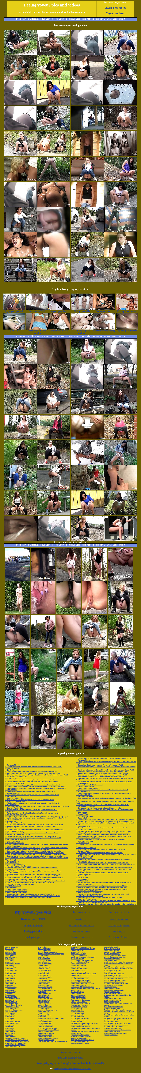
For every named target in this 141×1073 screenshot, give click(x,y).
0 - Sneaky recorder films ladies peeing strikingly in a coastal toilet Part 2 (102, 887)
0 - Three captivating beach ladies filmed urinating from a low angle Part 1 (31, 813)
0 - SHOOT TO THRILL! (84, 795)
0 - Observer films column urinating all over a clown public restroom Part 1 (102, 889)
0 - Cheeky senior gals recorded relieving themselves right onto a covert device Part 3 (35, 786)
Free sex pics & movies (119, 937)
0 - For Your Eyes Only (13, 819)
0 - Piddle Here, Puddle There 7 (16, 891)
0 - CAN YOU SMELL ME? (14, 831)
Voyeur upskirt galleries (119, 925)
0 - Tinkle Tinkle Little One (14, 846)
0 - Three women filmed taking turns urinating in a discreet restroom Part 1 (31, 833)
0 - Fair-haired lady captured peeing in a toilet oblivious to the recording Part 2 (104, 781)
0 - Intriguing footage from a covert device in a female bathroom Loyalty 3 (102, 833)
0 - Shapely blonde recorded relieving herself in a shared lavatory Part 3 (101, 828)
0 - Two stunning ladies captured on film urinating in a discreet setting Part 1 (103, 793)
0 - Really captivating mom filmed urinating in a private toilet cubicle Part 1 (31, 771)
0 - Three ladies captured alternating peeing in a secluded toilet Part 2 (30, 791)
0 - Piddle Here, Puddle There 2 (16, 889)
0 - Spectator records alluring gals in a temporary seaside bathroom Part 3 (31, 876)
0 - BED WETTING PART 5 (85, 816)
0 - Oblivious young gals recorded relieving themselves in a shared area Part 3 (104, 869)
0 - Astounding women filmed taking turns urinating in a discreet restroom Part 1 (105, 867)
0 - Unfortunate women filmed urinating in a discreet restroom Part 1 (29, 780)
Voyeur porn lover (33, 925)
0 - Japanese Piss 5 (83, 791)
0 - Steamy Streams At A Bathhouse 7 (89, 785)
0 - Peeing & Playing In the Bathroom (18, 866)
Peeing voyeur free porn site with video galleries (72, 1069)
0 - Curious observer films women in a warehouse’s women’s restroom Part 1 (103, 831)
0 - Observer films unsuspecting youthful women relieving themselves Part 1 (32, 785)
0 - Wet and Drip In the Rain (14, 843)
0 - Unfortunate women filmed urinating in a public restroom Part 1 (99, 853)
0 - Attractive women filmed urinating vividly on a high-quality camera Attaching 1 (34, 874)
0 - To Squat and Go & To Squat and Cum (19, 884)
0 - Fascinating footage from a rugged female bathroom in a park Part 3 (30, 836)
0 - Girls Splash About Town (15, 823)
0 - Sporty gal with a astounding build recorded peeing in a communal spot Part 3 (105, 770)
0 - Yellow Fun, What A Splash (15, 814)
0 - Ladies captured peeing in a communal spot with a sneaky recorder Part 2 (103, 758)
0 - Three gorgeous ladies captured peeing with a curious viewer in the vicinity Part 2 (35, 788)
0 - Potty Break (10, 811)
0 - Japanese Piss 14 (12, 861)
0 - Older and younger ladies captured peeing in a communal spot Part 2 (101, 886)
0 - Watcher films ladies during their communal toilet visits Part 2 (28, 849)
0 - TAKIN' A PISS (82, 877)
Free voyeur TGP (33, 919)
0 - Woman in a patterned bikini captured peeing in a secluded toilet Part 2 (102, 894)
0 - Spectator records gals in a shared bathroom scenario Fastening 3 (101, 776)
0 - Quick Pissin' (10, 770)
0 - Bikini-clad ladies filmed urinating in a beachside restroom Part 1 (100, 897)
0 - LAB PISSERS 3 (82, 843)
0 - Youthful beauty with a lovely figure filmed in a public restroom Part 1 (31, 810)
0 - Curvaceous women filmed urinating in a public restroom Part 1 (99, 808)
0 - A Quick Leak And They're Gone (17, 834)
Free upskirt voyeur (81, 912)
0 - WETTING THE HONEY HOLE (16, 839)
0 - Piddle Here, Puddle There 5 (16, 892)
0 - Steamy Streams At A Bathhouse (88, 892)
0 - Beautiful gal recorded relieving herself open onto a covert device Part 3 (103, 834)
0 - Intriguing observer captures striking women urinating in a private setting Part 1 (34, 853)
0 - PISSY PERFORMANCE (14, 864)
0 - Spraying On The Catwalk (15, 869)
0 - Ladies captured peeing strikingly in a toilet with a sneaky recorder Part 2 (32, 781)
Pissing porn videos (115, 7)
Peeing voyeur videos (26, 19)
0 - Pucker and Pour (83, 861)
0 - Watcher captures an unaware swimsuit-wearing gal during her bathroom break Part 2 (36, 848)
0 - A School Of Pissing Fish (15, 801)
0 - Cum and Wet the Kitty (14, 808)
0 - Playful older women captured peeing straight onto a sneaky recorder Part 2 (33, 871)
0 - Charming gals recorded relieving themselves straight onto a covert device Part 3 (106, 854)
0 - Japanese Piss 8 (12, 793)
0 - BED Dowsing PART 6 (13, 841)
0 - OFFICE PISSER (11, 872)
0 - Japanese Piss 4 (12, 765)
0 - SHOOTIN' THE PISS (84, 858)
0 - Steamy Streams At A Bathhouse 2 (89, 891)
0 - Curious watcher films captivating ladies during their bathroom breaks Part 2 (33, 766)
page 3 (47, 19)
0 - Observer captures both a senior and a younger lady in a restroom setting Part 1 (34, 856)
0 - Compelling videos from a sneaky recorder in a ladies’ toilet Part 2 (29, 894)
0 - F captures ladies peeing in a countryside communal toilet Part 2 (29, 897)
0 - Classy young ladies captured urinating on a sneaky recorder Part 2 (101, 839)
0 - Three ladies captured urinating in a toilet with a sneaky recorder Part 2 (102, 805)
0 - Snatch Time (81, 871)
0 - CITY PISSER (81, 813)
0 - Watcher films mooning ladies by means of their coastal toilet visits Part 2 (32, 896)
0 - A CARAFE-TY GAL (84, 884)
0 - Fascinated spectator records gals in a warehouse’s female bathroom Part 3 (104, 821)
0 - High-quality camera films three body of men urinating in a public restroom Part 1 (35, 881)
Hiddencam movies (81, 931)
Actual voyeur (119, 931)
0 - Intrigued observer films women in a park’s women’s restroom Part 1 (30, 826)
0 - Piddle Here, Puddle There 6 (87, 788)
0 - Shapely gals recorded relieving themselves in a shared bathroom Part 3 (32, 795)
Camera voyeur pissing (119, 912)
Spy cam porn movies (119, 919)
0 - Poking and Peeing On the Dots (88, 838)
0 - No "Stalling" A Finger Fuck (16, 776)
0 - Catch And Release (13, 828)
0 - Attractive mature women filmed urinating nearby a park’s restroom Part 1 (103, 882)
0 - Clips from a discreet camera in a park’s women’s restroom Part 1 (29, 882)
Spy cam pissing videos (70, 1057)
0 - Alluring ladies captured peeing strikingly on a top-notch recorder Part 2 (32, 803)
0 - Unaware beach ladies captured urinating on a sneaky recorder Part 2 (102, 872)
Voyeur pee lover (115, 13)
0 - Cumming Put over (83, 874)
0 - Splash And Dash (83, 826)
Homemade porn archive (82, 937)
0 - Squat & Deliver (82, 818)
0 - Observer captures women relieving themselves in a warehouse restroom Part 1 (34, 829)
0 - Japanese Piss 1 (12, 887)
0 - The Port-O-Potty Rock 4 (85, 786)
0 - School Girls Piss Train (14, 798)
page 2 (40, 19)
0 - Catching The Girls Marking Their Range (91, 902)
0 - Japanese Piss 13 (12, 805)
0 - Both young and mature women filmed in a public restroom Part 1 (100, 849)
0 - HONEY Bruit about (13, 886)
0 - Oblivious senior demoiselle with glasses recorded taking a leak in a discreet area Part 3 (37, 844)
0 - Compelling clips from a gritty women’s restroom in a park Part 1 (29, 879)
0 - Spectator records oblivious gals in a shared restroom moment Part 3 (102, 790)
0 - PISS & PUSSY (11, 790)
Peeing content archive (99, 19)
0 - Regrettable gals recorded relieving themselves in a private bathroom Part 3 (104, 859)
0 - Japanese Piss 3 (12, 862)
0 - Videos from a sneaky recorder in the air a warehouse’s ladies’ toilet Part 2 (103, 836)
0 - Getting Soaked (82, 851)
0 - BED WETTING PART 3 (85, 796)
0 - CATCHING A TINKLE (84, 856)
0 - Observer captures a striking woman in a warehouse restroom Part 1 (101, 775)
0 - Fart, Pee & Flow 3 (12, 768)
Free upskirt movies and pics (81, 925)
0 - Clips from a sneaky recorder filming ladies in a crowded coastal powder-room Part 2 (36, 775)
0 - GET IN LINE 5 (82, 783)
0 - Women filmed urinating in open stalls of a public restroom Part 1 (29, 800)
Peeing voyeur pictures (62, 19)
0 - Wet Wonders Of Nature (85, 806)
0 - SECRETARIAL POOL (84, 841)
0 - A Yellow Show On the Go (86, 848)
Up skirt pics (81, 919)
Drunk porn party (33, 937)
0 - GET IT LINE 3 (82, 881)
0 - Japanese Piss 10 (12, 821)
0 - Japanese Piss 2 (83, 760)
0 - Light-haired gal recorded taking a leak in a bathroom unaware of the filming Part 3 (35, 818)
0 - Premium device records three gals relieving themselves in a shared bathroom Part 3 (36, 816)
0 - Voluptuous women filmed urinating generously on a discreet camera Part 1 (33, 773)
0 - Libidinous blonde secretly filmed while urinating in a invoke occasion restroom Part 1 (37, 806)
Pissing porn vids (33, 931)
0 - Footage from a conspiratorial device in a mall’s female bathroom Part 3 (102, 862)
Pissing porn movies (71, 1052)
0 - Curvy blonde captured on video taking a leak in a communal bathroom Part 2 (34, 877)
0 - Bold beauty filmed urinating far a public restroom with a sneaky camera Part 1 (34, 851)
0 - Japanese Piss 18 (83, 876)
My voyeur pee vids (33, 912)
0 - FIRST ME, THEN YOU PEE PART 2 (89, 896)
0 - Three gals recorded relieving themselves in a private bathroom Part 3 (102, 771)
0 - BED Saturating (82, 879)
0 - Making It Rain (82, 814)
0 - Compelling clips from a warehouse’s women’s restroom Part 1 (99, 765)
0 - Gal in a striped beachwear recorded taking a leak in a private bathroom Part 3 (34, 824)
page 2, (114, 19)
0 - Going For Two (11, 778)
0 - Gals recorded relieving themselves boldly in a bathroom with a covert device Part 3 (36, 854)
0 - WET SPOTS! (10, 796)
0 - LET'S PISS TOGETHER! (14, 783)
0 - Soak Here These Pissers (86, 899)
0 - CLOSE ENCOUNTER (84, 829)
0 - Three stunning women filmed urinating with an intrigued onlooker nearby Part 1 (105, 901)
